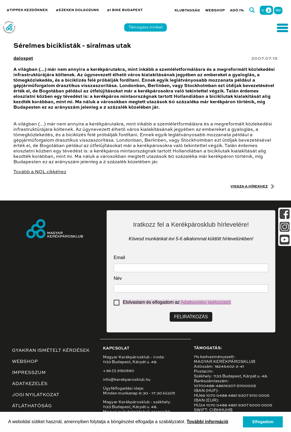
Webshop (215, 10)
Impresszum (29, 373)
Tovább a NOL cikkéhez (39, 172)
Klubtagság (187, 10)
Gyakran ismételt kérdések (51, 350)
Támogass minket (145, 27)
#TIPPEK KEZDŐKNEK (27, 10)
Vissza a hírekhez (249, 186)
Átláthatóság (32, 406)
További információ (207, 421)
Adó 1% (237, 10)
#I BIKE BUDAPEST (125, 10)
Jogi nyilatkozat (35, 395)
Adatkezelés (29, 384)
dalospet (23, 58)
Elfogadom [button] (262, 421)
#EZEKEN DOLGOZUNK (77, 10)
